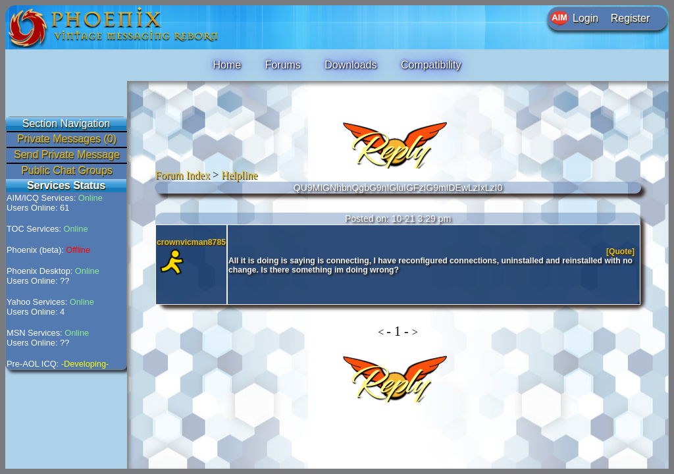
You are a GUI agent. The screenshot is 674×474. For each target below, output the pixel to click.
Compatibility (431, 64)
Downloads (350, 64)
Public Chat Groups (67, 170)
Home (227, 64)
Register (630, 18)
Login (585, 18)
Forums (283, 64)
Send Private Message (67, 154)
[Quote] (621, 251)
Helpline (239, 174)
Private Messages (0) (67, 138)
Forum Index (182, 174)
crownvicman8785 (191, 242)
